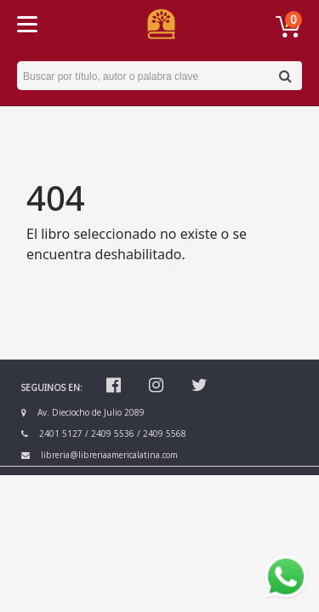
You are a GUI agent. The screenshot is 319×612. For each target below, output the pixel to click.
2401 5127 (61, 433)
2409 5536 (112, 433)
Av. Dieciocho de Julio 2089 (91, 412)
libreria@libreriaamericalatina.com (109, 455)
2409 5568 (164, 433)
